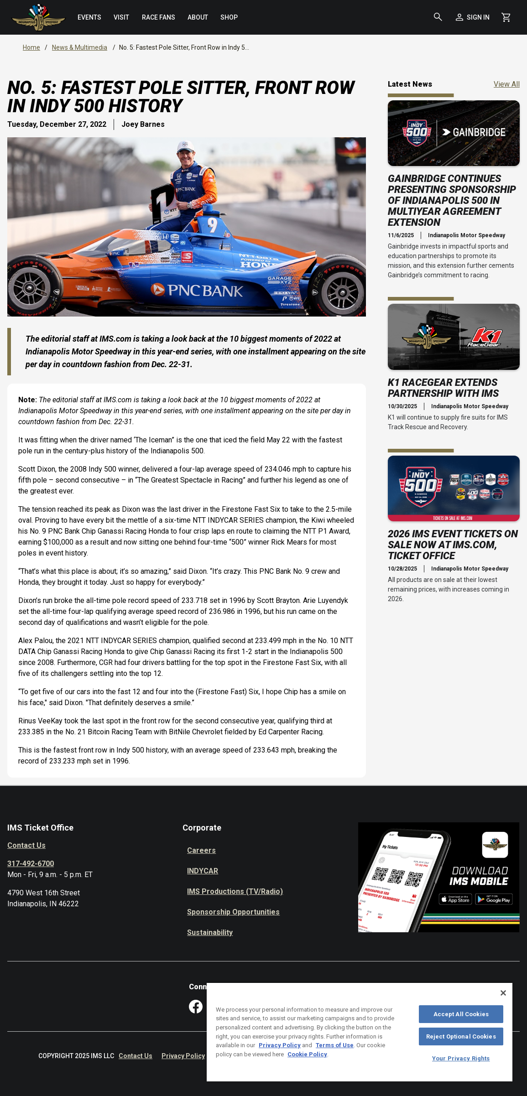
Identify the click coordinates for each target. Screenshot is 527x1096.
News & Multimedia (79, 47)
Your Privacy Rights (461, 1058)
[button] (438, 17)
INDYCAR (202, 871)
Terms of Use (335, 1045)
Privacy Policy (183, 1056)
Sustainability (210, 932)
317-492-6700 (30, 863)
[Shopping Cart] (506, 17)
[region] (359, 1031)
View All (507, 83)
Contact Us (26, 845)
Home (31, 47)
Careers (201, 850)
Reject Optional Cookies (461, 1036)
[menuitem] (90, 17)
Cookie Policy (307, 1054)
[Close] (503, 993)
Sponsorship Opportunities (233, 912)
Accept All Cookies (461, 1014)
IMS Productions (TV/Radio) (235, 891)
